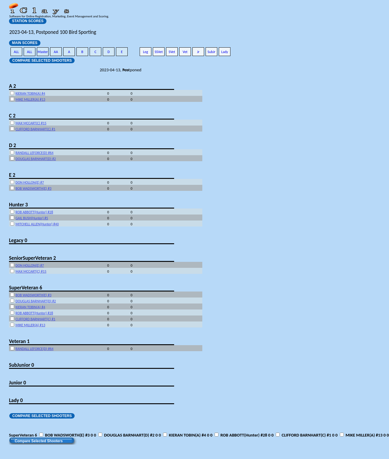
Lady (224, 52)
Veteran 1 (19, 341)
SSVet (159, 52)
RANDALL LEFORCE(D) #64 (35, 153)
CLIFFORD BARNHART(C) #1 (35, 129)
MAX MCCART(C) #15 (31, 123)
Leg (145, 52)
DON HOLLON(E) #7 (30, 182)
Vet (185, 52)
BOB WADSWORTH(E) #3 (34, 188)
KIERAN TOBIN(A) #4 (30, 93)
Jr (198, 52)
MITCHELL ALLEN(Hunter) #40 (37, 224)
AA (56, 52)
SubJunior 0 (21, 365)
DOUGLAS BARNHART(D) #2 (36, 159)
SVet (172, 52)
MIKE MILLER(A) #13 (30, 99)
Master (42, 52)
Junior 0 (17, 382)
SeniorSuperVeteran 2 (32, 258)
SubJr (211, 52)
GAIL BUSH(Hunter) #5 (32, 218)
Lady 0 (16, 400)
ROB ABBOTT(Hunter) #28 (34, 212)
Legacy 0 (18, 240)
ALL (16, 52)
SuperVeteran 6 (25, 287)
